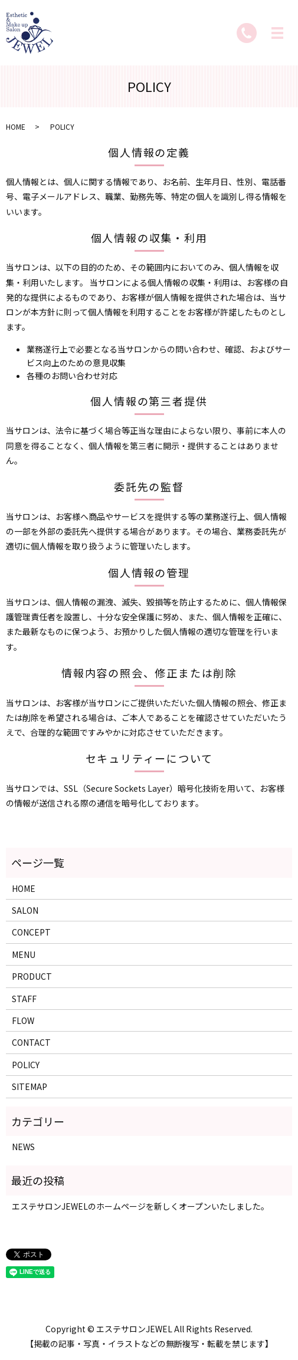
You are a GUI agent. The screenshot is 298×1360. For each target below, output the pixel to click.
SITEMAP (29, 1086)
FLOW (23, 1020)
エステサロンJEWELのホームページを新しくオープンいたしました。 (140, 1206)
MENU (23, 954)
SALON (25, 910)
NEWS (23, 1146)
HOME (15, 126)
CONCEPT (31, 932)
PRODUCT (32, 976)
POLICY (26, 1065)
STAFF (24, 999)
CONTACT (31, 1042)
